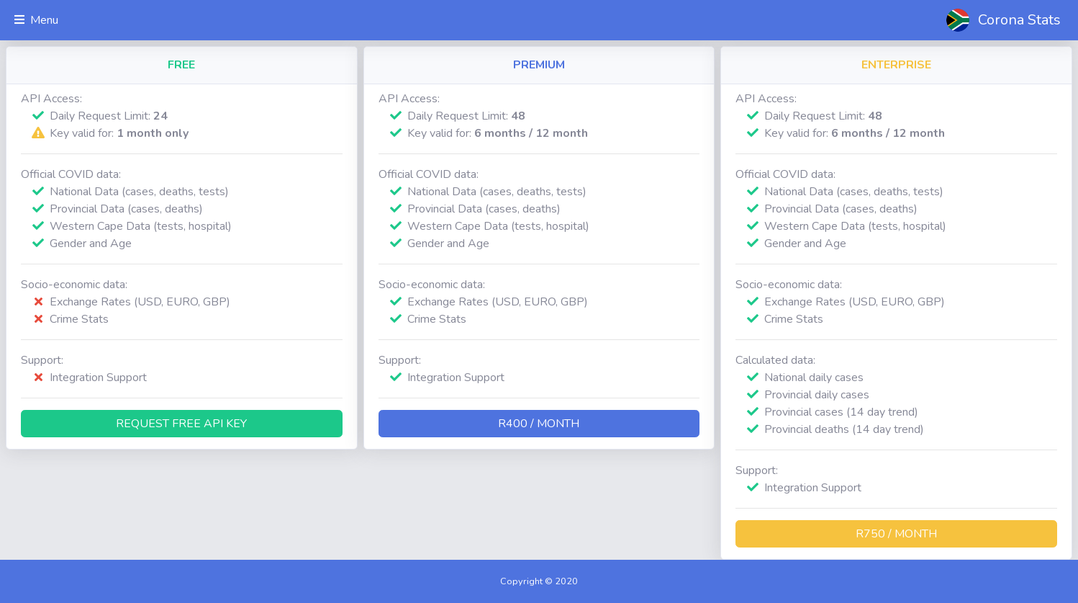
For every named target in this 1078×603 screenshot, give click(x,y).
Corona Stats (1019, 20)
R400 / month (538, 424)
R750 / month (896, 534)
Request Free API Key (181, 424)
